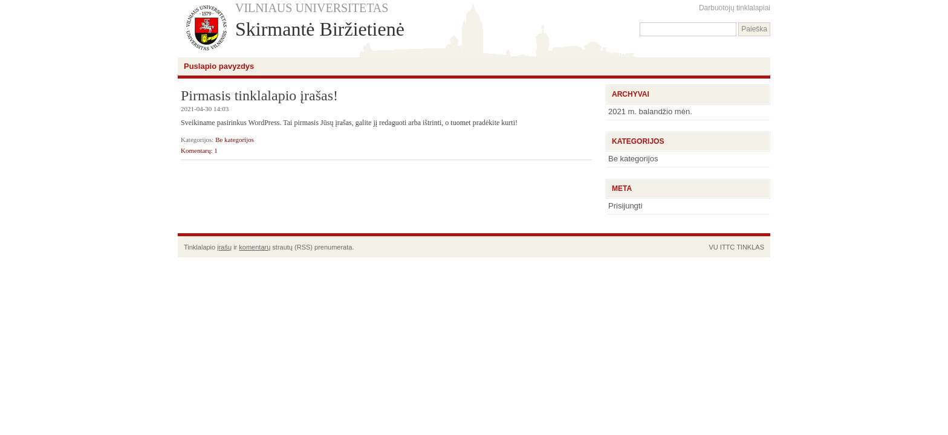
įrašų (224, 247)
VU (713, 247)
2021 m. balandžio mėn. (650, 111)
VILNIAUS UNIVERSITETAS (311, 7)
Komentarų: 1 (199, 150)
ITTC (727, 247)
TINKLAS (750, 247)
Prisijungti (625, 205)
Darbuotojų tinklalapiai (734, 8)
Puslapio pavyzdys (219, 66)
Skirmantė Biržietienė (319, 29)
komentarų (254, 247)
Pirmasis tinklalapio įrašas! (259, 95)
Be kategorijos (234, 139)
